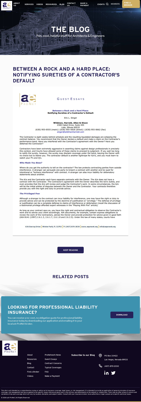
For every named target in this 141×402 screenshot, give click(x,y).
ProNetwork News (53, 355)
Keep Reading (70, 250)
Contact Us (71, 4)
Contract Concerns (53, 363)
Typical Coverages (53, 367)
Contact (30, 367)
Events (101, 4)
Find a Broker (128, 4)
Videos (39, 4)
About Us (16, 4)
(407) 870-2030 (111, 366)
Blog (61, 4)
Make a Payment (84, 4)
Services (29, 4)
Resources (51, 4)
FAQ (46, 372)
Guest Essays (51, 359)
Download (122, 315)
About (30, 355)
